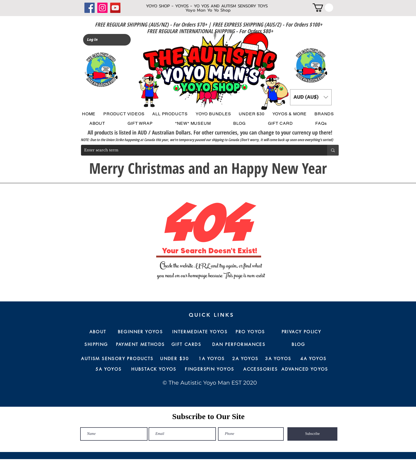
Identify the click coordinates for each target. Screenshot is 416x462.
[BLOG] (298, 344)
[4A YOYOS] (313, 359)
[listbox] (311, 97)
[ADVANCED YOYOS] (305, 369)
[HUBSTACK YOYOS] (154, 369)
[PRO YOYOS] (250, 332)
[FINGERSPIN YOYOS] (209, 369)
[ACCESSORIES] (260, 369)
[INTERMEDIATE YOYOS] (200, 332)
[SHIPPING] (96, 344)
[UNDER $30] (174, 359)
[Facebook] (89, 8)
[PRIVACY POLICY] (301, 332)
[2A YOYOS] (245, 359)
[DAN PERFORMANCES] (239, 344)
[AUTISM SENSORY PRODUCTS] (117, 359)
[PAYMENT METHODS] (140, 344)
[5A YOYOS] (108, 369)
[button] (323, 7)
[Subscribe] (312, 434)
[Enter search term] (200, 150)
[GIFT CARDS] (186, 344)
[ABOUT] (97, 332)
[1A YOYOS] (212, 359)
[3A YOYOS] (278, 359)
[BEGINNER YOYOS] (140, 332)
